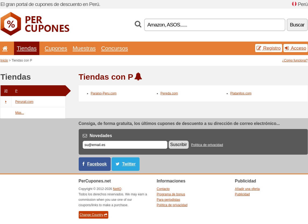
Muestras (84, 48)
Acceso (295, 48)
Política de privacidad (207, 145)
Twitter (129, 164)
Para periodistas (168, 200)
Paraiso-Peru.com (104, 93)
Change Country (93, 215)
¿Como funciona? (295, 60)
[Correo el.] (125, 145)
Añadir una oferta (247, 189)
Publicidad (242, 194)
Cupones (56, 48)
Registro (269, 48)
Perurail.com (17, 101)
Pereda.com (169, 93)
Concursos (114, 48)
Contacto (163, 189)
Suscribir (178, 144)
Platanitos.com (241, 93)
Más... (19, 113)
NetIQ (117, 189)
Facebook (97, 164)
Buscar (297, 25)
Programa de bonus (171, 194)
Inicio (4, 60)
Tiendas (27, 48)
